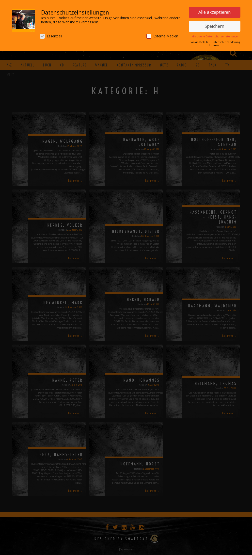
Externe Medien (162, 35)
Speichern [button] (214, 26)
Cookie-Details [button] (199, 42)
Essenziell (51, 35)
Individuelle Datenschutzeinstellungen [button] (214, 36)
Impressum (216, 45)
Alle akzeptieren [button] (214, 12)
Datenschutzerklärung (226, 42)
